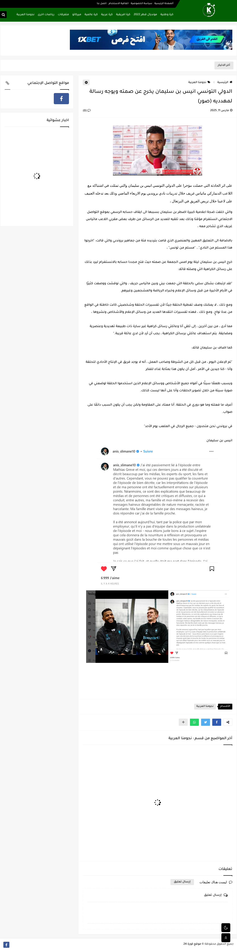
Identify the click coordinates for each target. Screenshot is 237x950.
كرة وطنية (166, 14)
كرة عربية (107, 14)
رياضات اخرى (46, 14)
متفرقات (63, 14)
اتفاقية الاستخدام (119, 3)
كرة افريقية (123, 14)
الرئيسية (224, 82)
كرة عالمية (91, 14)
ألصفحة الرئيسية (163, 3)
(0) (87, 110)
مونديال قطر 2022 (145, 14)
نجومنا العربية (25, 14)
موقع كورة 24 (192, 944)
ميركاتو (76, 14)
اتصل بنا (101, 3)
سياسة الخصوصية (141, 3)
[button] (216, 722)
